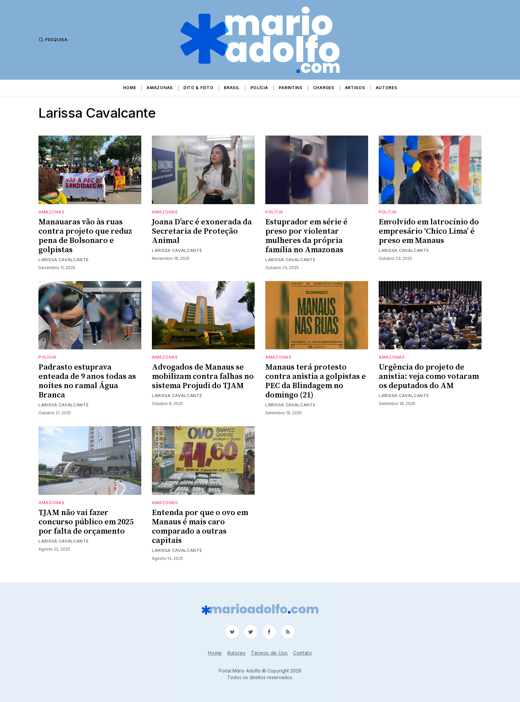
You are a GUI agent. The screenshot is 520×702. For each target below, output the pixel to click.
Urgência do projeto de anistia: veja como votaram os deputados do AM (429, 376)
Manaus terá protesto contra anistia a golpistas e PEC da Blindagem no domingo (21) (315, 381)
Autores (386, 87)
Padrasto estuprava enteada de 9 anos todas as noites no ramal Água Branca (87, 381)
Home (129, 87)
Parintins (290, 87)
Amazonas (160, 87)
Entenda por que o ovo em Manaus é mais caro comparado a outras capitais (200, 527)
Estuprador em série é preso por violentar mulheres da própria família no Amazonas (306, 236)
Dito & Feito (198, 87)
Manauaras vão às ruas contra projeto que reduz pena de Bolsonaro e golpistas (85, 236)
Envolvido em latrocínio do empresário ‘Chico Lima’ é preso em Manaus (429, 231)
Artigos (355, 87)
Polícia (259, 87)
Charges (323, 87)
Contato (302, 653)
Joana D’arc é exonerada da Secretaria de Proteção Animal (202, 231)
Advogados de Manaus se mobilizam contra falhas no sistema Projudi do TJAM (203, 376)
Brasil (231, 87)
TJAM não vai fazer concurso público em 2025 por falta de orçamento (85, 522)
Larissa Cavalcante (63, 259)
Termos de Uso (269, 653)
